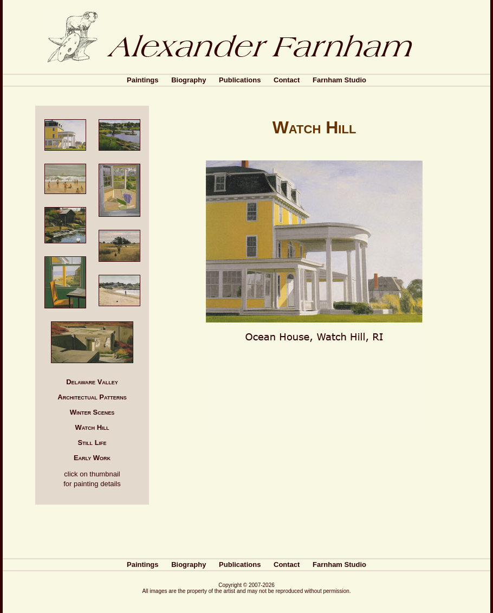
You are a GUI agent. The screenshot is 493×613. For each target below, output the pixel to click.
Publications (240, 80)
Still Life (91, 442)
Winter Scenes (92, 412)
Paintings (143, 80)
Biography (188, 80)
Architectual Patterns (92, 397)
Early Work (92, 458)
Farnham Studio (339, 80)
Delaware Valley (92, 382)
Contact (287, 80)
